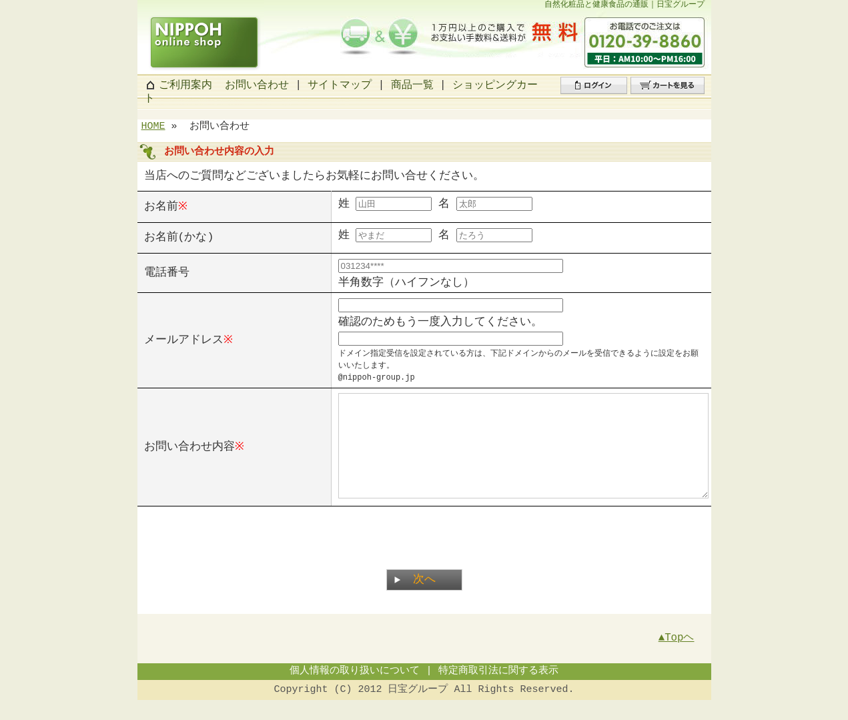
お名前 (161, 206)
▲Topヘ (677, 658)
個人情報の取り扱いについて (355, 691)
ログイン (581, 93)
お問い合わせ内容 (189, 456)
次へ (424, 599)
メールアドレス (184, 339)
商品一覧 (412, 85)
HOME (153, 126)
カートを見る (662, 93)
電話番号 (166, 272)
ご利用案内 (185, 85)
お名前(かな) (179, 237)
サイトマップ (340, 85)
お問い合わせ (257, 85)
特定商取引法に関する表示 (498, 691)
